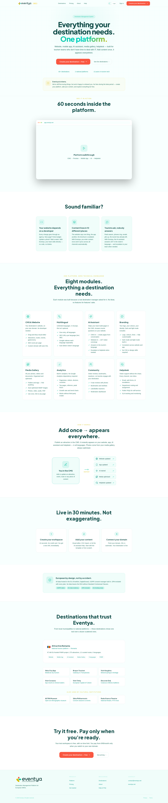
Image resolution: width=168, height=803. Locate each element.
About (79, 3)
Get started (72, 788)
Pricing (71, 3)
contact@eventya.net (134, 780)
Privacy (145, 797)
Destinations (62, 3)
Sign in (121, 3)
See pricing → (101, 757)
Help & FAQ (102, 788)
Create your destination (138, 3)
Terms (151, 797)
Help (85, 3)
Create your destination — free (73, 62)
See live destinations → (102, 62)
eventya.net (131, 784)
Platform (71, 780)
